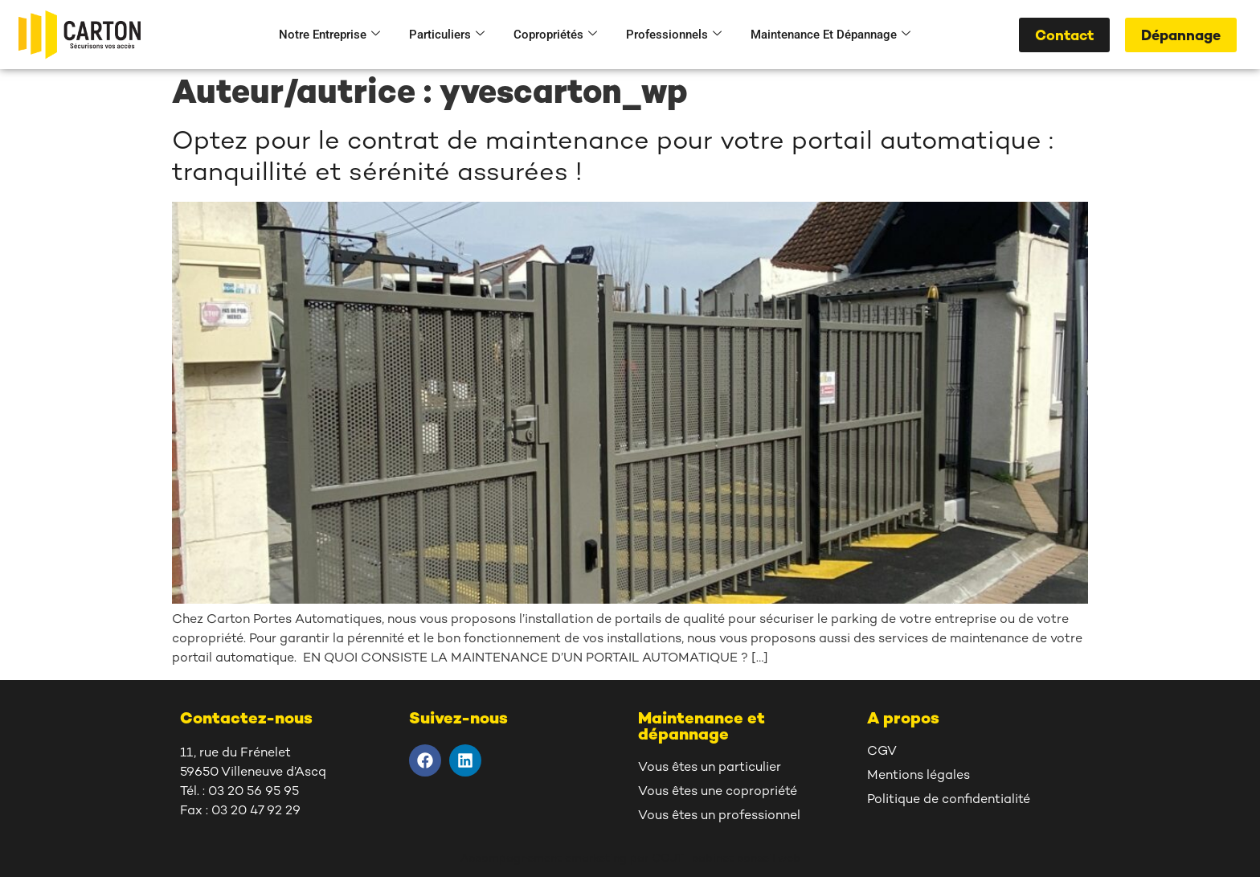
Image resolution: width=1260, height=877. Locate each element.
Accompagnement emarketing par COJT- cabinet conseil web (630, 859)
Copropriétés (555, 34)
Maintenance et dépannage (830, 34)
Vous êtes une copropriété (717, 792)
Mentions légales (918, 776)
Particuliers (447, 34)
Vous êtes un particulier (709, 768)
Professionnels (674, 34)
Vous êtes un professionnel (719, 816)
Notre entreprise (329, 34)
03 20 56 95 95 (253, 792)
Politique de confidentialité (948, 800)
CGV (882, 752)
